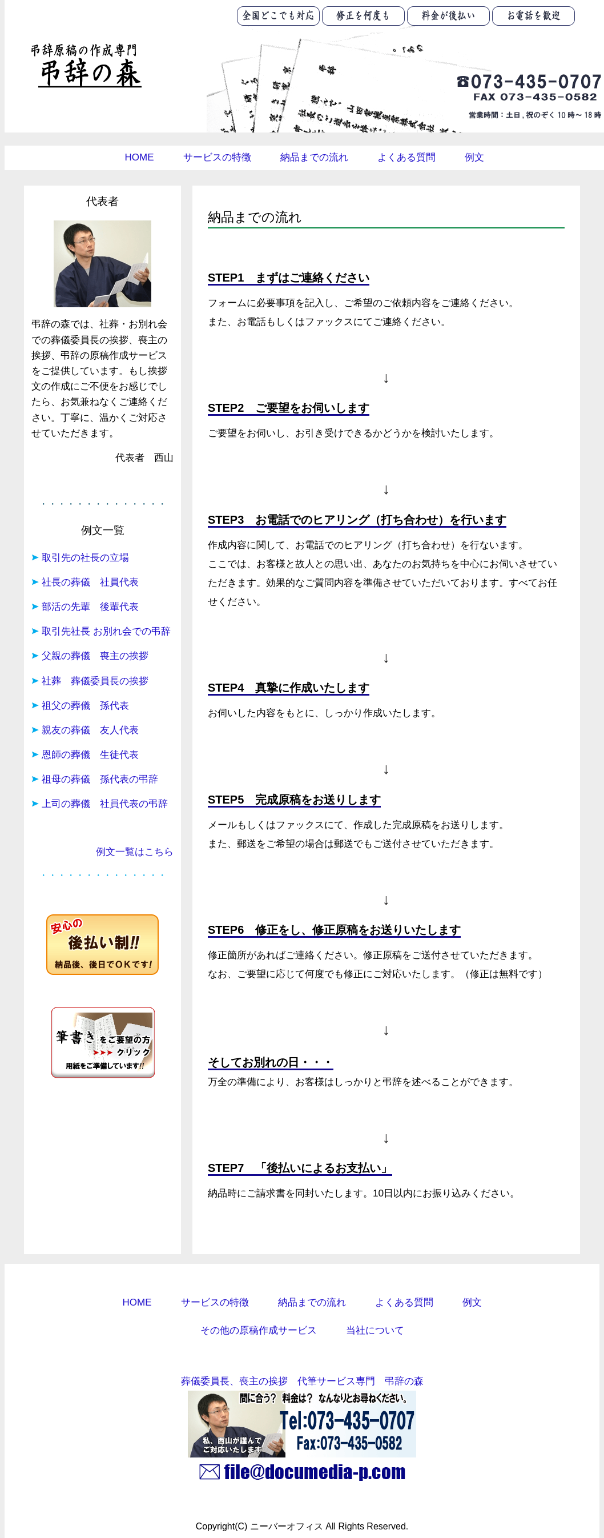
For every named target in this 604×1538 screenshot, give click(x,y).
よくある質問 (406, 157)
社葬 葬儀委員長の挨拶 (95, 681)
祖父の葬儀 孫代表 (85, 705)
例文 (474, 157)
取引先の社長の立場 (85, 557)
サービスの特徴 (217, 157)
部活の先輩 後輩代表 (90, 606)
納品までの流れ (314, 157)
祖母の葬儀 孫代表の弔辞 (100, 779)
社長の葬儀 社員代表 (90, 582)
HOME (139, 157)
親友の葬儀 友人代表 (90, 730)
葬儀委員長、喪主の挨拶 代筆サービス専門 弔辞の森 (302, 1381)
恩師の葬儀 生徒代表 (90, 754)
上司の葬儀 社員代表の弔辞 (105, 803)
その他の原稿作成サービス (258, 1330)
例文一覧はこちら (135, 851)
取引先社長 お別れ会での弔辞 (106, 631)
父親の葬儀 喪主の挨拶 (95, 655)
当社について (375, 1330)
